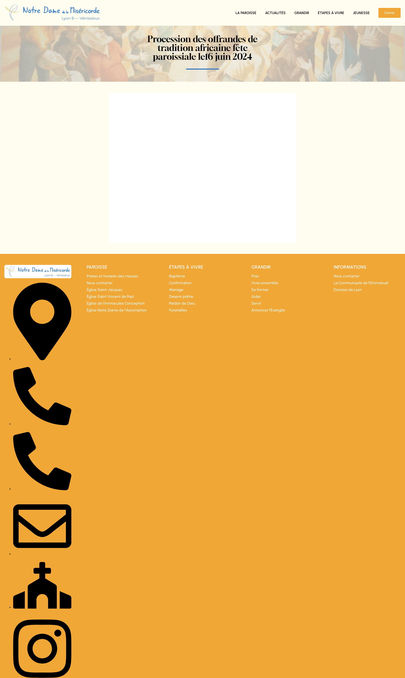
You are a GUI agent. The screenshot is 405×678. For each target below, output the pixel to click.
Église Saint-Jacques (104, 289)
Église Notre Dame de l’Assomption (117, 310)
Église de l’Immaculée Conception (116, 303)
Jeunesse (361, 13)
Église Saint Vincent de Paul (110, 296)
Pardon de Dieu (182, 303)
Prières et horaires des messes (112, 276)
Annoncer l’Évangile (268, 310)
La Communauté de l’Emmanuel (361, 283)
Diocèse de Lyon (348, 289)
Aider (256, 296)
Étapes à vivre (331, 13)
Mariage (176, 289)
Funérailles (178, 310)
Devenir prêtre (181, 296)
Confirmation (180, 283)
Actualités (275, 13)
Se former (260, 289)
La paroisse (246, 13)
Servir (256, 303)
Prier (255, 276)
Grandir (301, 13)
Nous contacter (100, 283)
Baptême (177, 276)
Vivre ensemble (264, 283)
